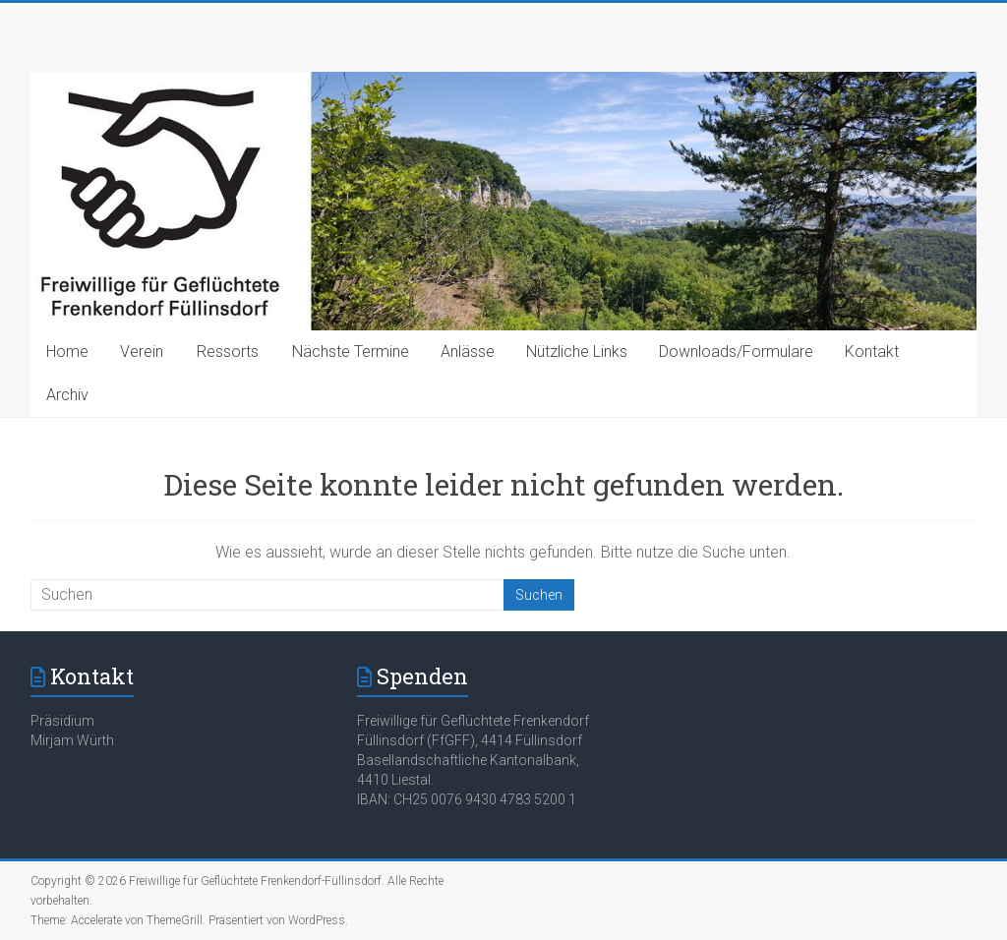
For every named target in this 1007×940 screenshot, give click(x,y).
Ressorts (228, 351)
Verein (141, 351)
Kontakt (872, 351)
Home (67, 351)
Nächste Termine (350, 351)
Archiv (67, 394)
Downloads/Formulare (736, 351)
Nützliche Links (576, 351)
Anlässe (468, 351)
